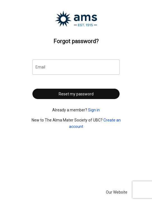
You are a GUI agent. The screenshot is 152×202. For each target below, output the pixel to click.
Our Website (116, 192)
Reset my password (76, 94)
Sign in (94, 110)
